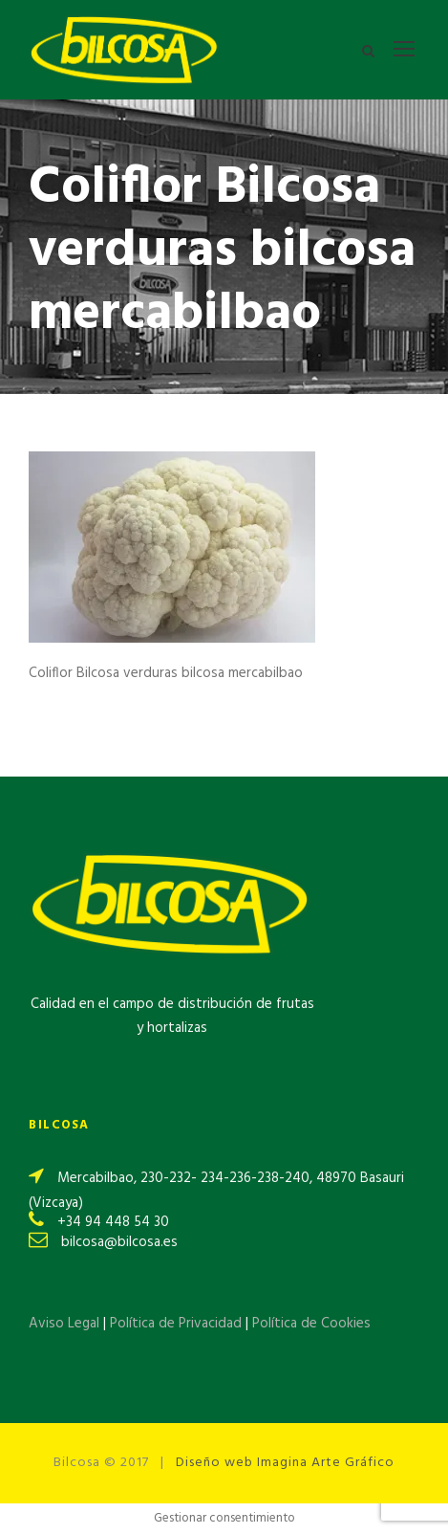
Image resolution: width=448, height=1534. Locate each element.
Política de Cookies (311, 1323)
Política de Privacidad (177, 1323)
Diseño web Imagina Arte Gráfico (285, 1463)
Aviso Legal (64, 1323)
